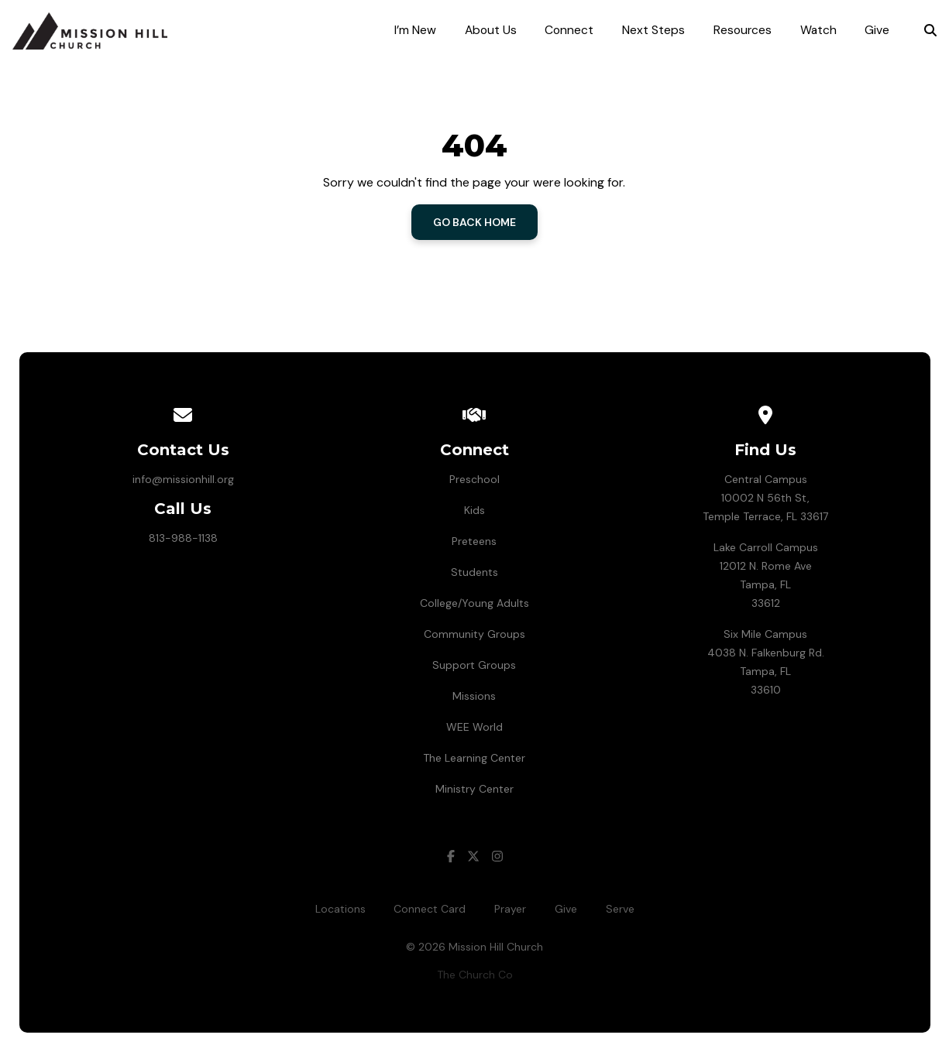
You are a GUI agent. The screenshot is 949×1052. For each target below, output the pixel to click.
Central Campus (765, 479)
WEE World (474, 727)
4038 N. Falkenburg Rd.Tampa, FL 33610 (765, 671)
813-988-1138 (183, 538)
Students (474, 572)
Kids (474, 510)
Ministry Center (474, 789)
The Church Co (475, 975)
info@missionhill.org (183, 479)
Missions (474, 696)
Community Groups (474, 634)
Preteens (474, 541)
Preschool (474, 479)
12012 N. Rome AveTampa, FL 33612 (766, 584)
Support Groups (474, 665)
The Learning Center (474, 758)
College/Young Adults (474, 603)
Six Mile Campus (765, 634)
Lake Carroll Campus (765, 547)
